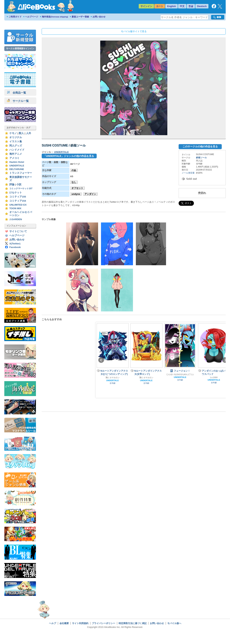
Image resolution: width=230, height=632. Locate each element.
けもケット (15, 192)
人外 (28, 133)
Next (225, 360)
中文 (182, 6)
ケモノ (13, 133)
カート (159, 6)
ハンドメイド (16, 149)
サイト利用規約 (80, 623)
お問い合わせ (99, 16)
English (171, 6)
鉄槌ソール (201, 157)
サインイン (146, 6)
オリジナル (15, 137)
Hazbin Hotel (16, 162)
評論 (11, 184)
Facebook (15, 247)
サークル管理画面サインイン (20, 48)
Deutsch (202, 6)
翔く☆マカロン (112, 377)
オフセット (77, 188)
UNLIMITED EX (18, 204)
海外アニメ (15, 154)
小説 (18, 184)
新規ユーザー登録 (80, 16)
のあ (74, 170)
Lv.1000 (213, 377)
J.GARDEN (15, 219)
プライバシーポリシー (103, 623)
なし (74, 182)
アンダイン (90, 194)
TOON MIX (15, 208)
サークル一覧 (18, 100)
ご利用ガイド (15, 16)
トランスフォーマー (20, 173)
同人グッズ (15, 145)
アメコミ (14, 158)
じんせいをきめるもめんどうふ (180, 374)
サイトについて (18, 231)
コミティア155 (17, 196)
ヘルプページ (31, 16)
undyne (76, 194)
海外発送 (55, 16)
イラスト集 (15, 141)
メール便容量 (188, 173)
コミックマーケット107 (20, 188)
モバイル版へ (174, 623)
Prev (101, 360)
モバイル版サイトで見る (134, 31)
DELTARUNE (16, 169)
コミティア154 (17, 200)
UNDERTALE (16, 165)
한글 (190, 6)
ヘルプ (52, 623)
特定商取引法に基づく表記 (133, 623)
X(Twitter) (14, 243)
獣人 (21, 133)
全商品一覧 (16, 92)
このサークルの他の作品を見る (200, 146)
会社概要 (64, 623)
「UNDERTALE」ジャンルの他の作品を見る (68, 156)
